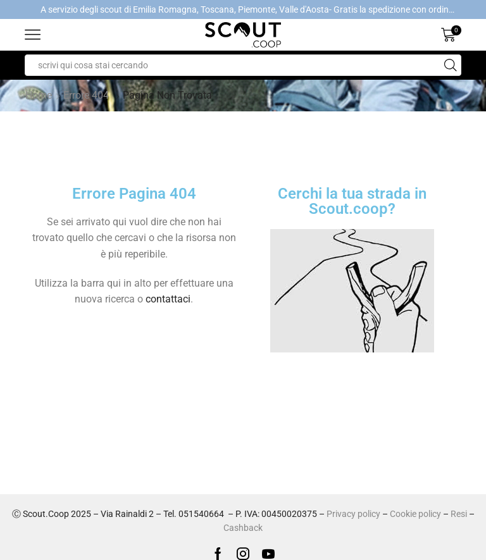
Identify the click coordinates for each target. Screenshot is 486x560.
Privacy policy (353, 514)
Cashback (243, 528)
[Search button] (450, 65)
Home (38, 95)
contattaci (168, 299)
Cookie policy (415, 514)
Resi (459, 514)
